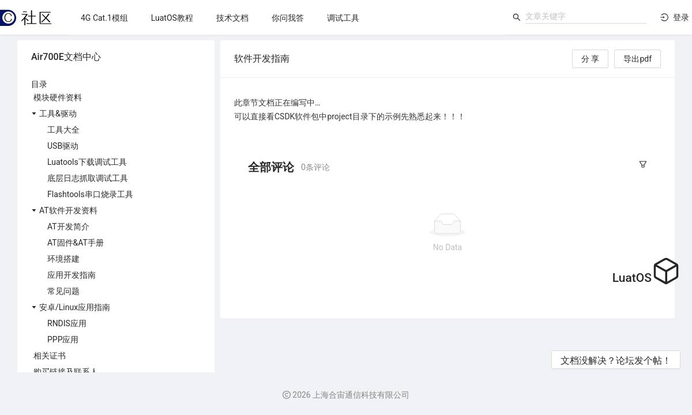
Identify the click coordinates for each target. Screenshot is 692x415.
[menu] (287, 17)
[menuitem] (104, 18)
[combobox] (585, 16)
